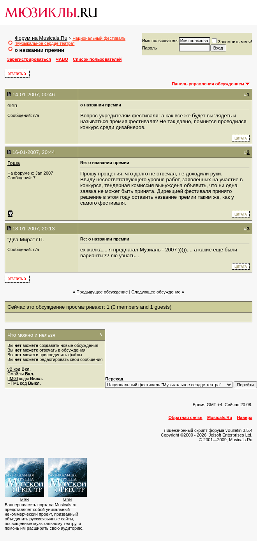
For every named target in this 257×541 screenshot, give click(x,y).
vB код (13, 369)
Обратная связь (185, 417)
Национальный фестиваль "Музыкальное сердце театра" (70, 41)
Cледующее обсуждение (155, 292)
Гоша (13, 163)
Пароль (149, 48)
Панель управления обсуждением (208, 83)
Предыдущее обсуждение (102, 292)
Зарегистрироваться (29, 59)
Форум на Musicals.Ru (41, 38)
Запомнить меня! (232, 41)
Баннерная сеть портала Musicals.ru (40, 504)
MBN (24, 500)
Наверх (244, 417)
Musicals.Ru (219, 417)
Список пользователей (97, 59)
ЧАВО (62, 59)
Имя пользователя (160, 40)
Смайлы (15, 373)
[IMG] (12, 378)
